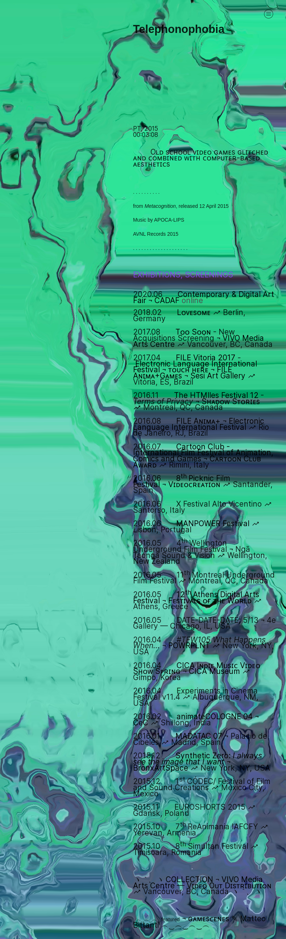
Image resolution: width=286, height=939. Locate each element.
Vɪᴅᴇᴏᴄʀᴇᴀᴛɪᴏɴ (194, 484)
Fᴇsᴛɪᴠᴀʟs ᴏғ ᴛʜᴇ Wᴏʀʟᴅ (210, 600)
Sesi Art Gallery (217, 375)
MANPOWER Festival (212, 523)
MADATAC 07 (198, 736)
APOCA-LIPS (169, 220)
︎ (269, 14)
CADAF (178, 300)
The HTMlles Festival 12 (216, 395)
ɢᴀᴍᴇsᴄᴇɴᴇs (208, 918)
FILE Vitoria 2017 (205, 357)
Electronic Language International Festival (198, 424)
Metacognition (160, 206)
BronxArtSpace (160, 767)
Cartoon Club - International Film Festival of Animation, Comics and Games (203, 452)
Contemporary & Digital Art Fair (203, 297)
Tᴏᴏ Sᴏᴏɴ (193, 331)
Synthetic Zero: (197, 758)
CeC (140, 722)
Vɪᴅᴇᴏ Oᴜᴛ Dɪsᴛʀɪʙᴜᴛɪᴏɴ (229, 885)
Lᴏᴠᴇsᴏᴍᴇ (194, 312)
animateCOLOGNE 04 (215, 716)
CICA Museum (214, 671)
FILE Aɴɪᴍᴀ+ (198, 421)
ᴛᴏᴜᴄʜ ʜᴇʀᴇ (188, 369)
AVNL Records (149, 234)
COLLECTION (189, 879)
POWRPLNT (189, 645)
